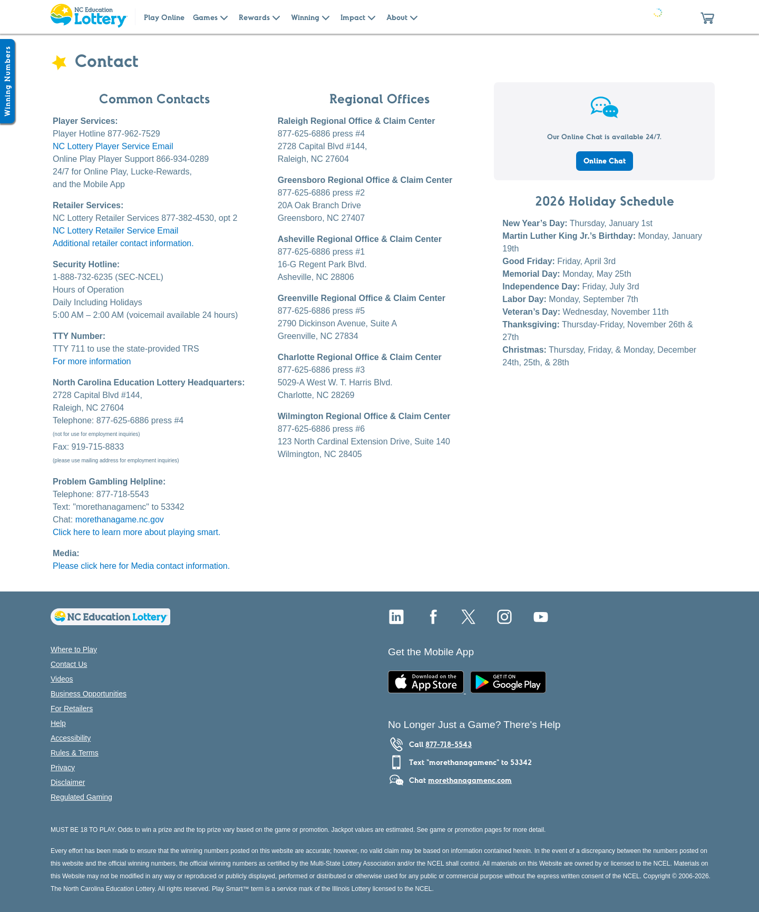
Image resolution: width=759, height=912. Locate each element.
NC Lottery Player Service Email (113, 146)
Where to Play (74, 649)
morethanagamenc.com (470, 780)
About (396, 17)
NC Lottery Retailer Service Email (115, 230)
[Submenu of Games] (224, 16)
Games (205, 17)
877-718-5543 (448, 744)
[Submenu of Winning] (325, 16)
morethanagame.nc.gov (119, 519)
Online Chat (604, 161)
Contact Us (69, 664)
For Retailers (72, 708)
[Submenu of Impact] (371, 16)
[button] (707, 16)
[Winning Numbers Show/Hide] (7, 81)
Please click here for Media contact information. (141, 565)
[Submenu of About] (413, 16)
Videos (62, 679)
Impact (352, 17)
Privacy (63, 767)
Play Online (164, 17)
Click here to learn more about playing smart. (136, 532)
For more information (92, 361)
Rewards (254, 17)
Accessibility (71, 738)
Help (58, 723)
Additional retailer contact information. (123, 243)
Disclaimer (68, 782)
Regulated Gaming (81, 797)
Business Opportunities (88, 694)
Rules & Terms (75, 753)
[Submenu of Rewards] (276, 16)
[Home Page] (88, 17)
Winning (305, 17)
